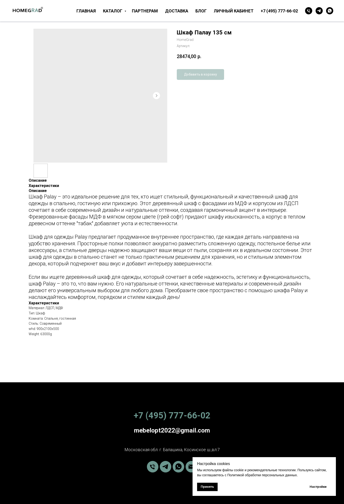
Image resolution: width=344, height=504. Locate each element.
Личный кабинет (233, 10)
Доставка (176, 10)
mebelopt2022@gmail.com (172, 430)
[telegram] (319, 10)
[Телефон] (308, 10)
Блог (201, 10)
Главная (86, 10)
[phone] (152, 466)
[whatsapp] (329, 10)
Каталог (113, 10)
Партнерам (145, 10)
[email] (191, 466)
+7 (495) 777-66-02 (279, 10)
